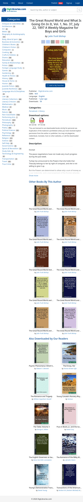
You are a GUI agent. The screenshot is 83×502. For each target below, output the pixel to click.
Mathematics (7, 104)
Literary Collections (10, 99)
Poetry (4, 127)
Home (5, 3)
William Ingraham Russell (42, 399)
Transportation (8, 159)
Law (3, 96)
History (5, 78)
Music (4, 109)
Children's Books (9, 44)
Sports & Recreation (10, 148)
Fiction (5, 65)
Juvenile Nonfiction (9, 89)
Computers (6, 50)
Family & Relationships (11, 63)
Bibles (4, 31)
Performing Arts (8, 117)
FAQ (13, 3)
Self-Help (5, 143)
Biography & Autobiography (13, 34)
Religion (5, 138)
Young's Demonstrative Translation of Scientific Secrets (51, 488)
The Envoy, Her (69, 366)
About (20, 3)
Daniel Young (42, 490)
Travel (4, 161)
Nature (5, 112)
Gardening (6, 73)
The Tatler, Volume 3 (41, 427)
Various (70, 399)
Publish (57, 3)
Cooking (5, 52)
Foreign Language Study (12, 68)
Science (5, 140)
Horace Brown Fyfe (70, 368)
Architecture (7, 26)
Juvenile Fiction (8, 86)
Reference (6, 135)
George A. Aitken (42, 429)
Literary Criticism (9, 101)
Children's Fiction (9, 47)
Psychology (6, 133)
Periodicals (6, 120)
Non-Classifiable (8, 114)
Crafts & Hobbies (9, 55)
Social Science (7, 146)
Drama (5, 57)
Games (5, 70)
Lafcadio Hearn (70, 460)
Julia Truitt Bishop (57, 36)
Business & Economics (11, 42)
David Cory (70, 429)
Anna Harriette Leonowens (42, 460)
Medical (5, 107)
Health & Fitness (8, 76)
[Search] (53, 10)
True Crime (6, 164)
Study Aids (6, 151)
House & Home (8, 81)
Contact (29, 3)
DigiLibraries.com (45, 91)
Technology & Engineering (12, 153)
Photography (7, 125)
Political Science (8, 130)
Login (77, 3)
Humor (5, 83)
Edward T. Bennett (42, 368)
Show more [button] (33, 175)
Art (3, 29)
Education (6, 60)
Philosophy (6, 122)
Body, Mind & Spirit (10, 39)
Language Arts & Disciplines (13, 91)
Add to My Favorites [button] (55, 85)
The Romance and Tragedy (41, 396)
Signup (69, 3)
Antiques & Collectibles (11, 24)
